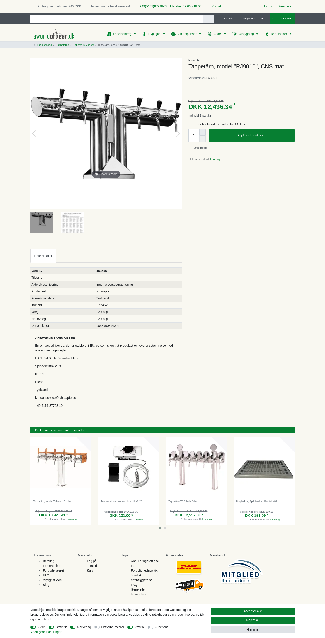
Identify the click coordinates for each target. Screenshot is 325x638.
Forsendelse (51, 566)
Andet (218, 34)
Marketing (84, 627)
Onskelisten (199, 148)
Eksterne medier (112, 627)
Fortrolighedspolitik (144, 570)
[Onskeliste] (264, 18)
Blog (46, 585)
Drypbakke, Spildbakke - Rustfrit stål (256, 501)
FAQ (46, 575)
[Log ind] (226, 18)
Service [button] (283, 6)
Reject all (252, 620)
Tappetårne (62, 45)
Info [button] (266, 6)
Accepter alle (253, 611)
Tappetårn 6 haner (83, 45)
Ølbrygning (247, 34)
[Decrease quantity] (202, 139)
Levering (214, 159)
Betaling (48, 561)
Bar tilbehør (279, 34)
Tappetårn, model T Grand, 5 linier (52, 501)
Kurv (90, 570)
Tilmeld (92, 566)
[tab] (43, 255)
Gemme (252, 629)
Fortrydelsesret (53, 570)
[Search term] (116, 19)
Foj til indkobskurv (264, 135)
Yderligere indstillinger (46, 632)
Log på (92, 561)
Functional (162, 627)
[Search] (208, 19)
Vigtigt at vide (52, 580)
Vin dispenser (187, 34)
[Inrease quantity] (202, 132)
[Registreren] (247, 18)
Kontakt (215, 6)
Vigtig (42, 627)
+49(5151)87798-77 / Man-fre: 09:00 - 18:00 (168, 6)
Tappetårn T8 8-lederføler (182, 501)
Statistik (61, 627)
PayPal (139, 627)
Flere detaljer (43, 256)
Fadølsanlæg (122, 34)
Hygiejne (154, 34)
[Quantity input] (193, 135)
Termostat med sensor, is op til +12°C (122, 501)
